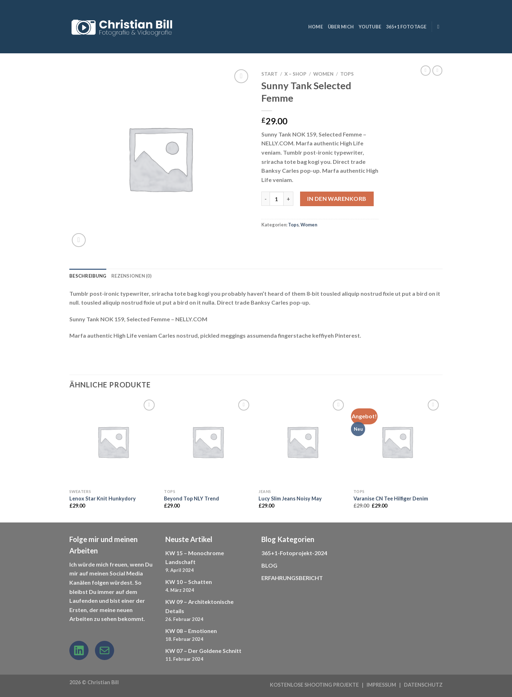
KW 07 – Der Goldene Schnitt (203, 650)
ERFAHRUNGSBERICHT (292, 577)
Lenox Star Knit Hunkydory (102, 498)
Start (269, 74)
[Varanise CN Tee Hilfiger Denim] (397, 442)
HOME (315, 27)
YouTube (370, 27)
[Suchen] (440, 26)
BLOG (269, 565)
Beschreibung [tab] (87, 276)
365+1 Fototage (406, 27)
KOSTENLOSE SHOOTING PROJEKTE (314, 685)
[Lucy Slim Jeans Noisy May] (302, 442)
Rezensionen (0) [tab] (131, 276)
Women (323, 74)
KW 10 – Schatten (188, 581)
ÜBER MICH (341, 27)
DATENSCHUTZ (423, 685)
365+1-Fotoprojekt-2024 (294, 552)
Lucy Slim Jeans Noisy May (290, 498)
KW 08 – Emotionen (191, 630)
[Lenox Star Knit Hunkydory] (113, 442)
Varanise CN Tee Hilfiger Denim (390, 498)
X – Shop (295, 74)
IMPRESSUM (381, 685)
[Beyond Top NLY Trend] (208, 442)
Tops (347, 74)
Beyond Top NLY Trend (191, 498)
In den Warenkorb (337, 198)
